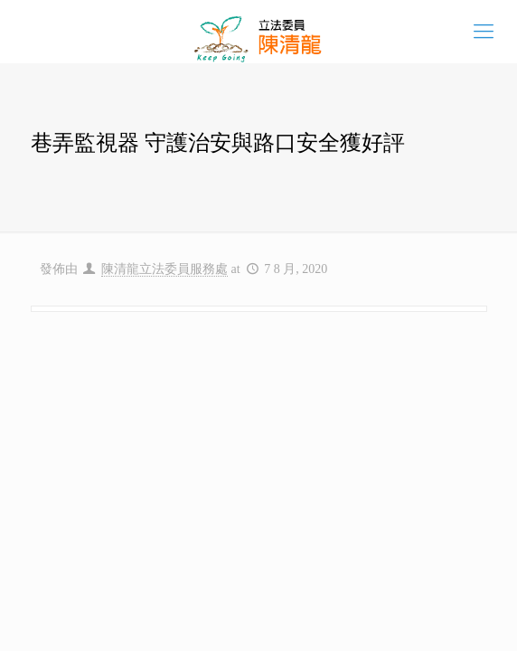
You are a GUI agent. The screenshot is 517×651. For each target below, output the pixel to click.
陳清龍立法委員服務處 (164, 269)
